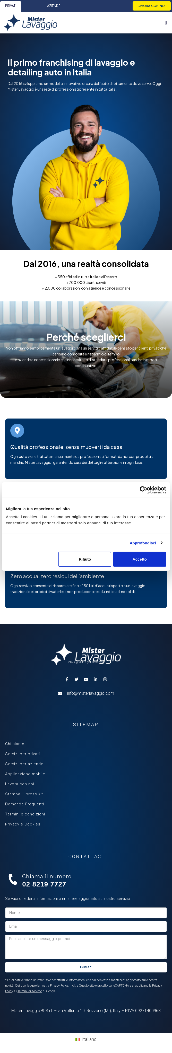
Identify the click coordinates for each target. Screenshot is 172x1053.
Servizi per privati (22, 754)
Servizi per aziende (24, 764)
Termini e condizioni (25, 814)
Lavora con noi (19, 784)
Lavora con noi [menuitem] (152, 6)
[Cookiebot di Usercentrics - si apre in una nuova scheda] (143, 490)
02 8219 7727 (44, 884)
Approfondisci (143, 543)
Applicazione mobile (25, 774)
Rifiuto (85, 559)
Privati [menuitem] (10, 6)
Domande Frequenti (24, 804)
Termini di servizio (30, 991)
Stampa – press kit (24, 794)
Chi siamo (14, 744)
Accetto (140, 559)
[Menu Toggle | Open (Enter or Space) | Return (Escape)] (166, 22)
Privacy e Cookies (22, 824)
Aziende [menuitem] (53, 6)
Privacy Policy (59, 985)
